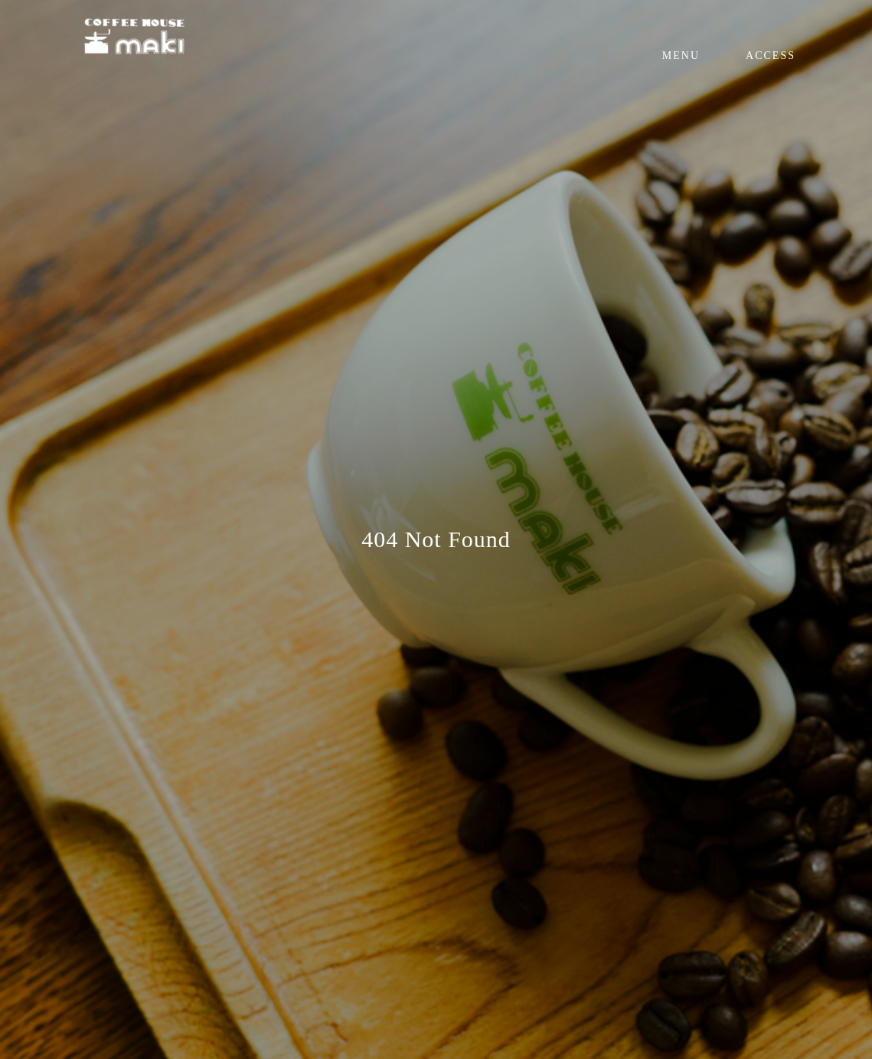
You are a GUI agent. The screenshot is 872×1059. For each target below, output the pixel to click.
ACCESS (770, 55)
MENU (681, 55)
